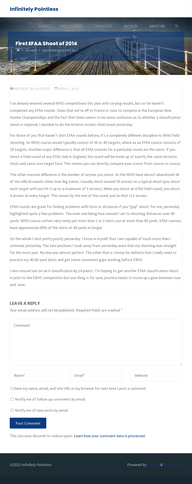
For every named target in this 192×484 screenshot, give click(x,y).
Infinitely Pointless (34, 9)
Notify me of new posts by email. (42, 410)
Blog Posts (40, 88)
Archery (31, 50)
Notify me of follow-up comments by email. (50, 399)
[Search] (177, 26)
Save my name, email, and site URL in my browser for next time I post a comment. (79, 388)
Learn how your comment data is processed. (110, 435)
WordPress (172, 464)
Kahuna (152, 464)
